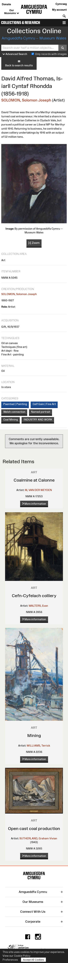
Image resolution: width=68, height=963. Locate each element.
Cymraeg (61, 3)
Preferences (10, 959)
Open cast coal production (34, 828)
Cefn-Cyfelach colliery (34, 595)
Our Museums (11, 12)
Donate (6, 4)
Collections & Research (20, 22)
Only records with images (51, 54)
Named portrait (40, 411)
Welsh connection (14, 411)
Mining (34, 735)
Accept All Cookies (33, 959)
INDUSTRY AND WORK (38, 419)
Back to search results (19, 63)
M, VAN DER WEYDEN (38, 490)
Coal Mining (10, 419)
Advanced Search (15, 54)
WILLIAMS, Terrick (38, 745)
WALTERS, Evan (38, 605)
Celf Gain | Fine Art (44, 404)
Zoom (34, 243)
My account (59, 9)
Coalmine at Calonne (34, 480)
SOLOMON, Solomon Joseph (26, 100)
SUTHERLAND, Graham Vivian (38, 838)
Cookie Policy (22, 955)
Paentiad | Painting (15, 404)
